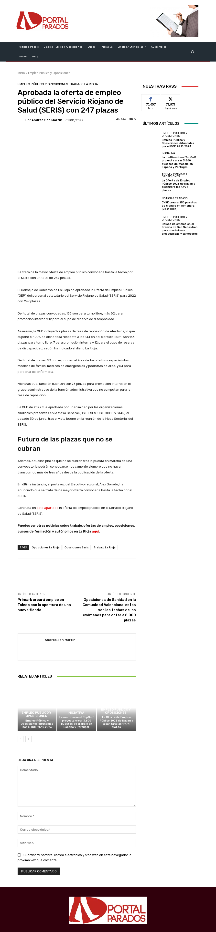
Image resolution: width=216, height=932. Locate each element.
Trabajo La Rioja (83, 84)
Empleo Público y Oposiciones (49, 73)
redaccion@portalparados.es (121, 895)
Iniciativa (76, 662)
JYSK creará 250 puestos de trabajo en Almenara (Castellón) (179, 205)
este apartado (47, 458)
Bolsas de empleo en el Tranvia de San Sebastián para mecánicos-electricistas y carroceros (180, 228)
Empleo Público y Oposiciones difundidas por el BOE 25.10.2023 (37, 673)
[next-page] (28, 689)
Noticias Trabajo (175, 198)
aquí (95, 481)
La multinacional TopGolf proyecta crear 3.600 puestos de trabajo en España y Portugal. (76, 672)
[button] (192, 51)
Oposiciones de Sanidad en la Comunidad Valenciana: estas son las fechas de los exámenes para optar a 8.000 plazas (109, 559)
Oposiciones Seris (77, 497)
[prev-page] (21, 689)
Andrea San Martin (47, 120)
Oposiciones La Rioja (46, 497)
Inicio (21, 73)
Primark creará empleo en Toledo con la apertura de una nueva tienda (44, 554)
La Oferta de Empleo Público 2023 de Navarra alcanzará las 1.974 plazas (116, 672)
